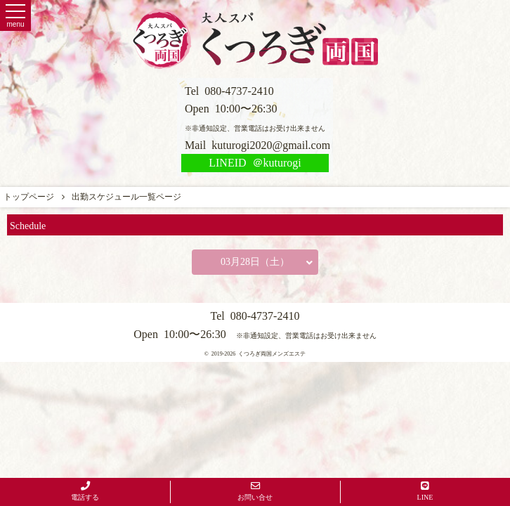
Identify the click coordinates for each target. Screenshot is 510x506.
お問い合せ (255, 491)
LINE (425, 491)
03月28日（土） (267, 262)
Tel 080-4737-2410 (229, 91)
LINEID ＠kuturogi (255, 163)
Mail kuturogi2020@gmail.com (257, 145)
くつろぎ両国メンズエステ (272, 354)
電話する (85, 491)
